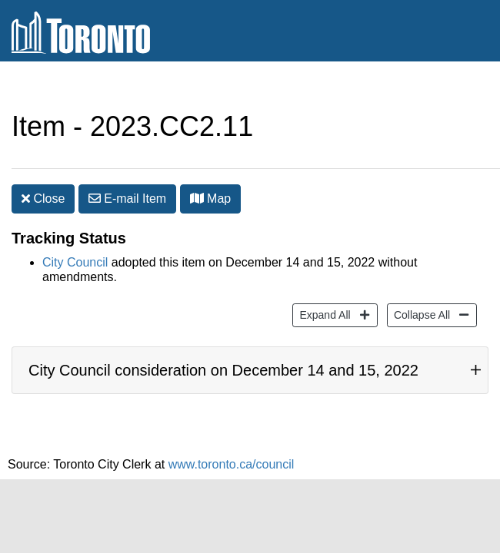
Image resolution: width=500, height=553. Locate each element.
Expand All (322, 290)
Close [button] (43, 167)
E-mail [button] (127, 167)
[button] (197, 167)
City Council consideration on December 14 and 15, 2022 (223, 354)
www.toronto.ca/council (231, 456)
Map (211, 167)
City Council (75, 239)
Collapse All (420, 290)
